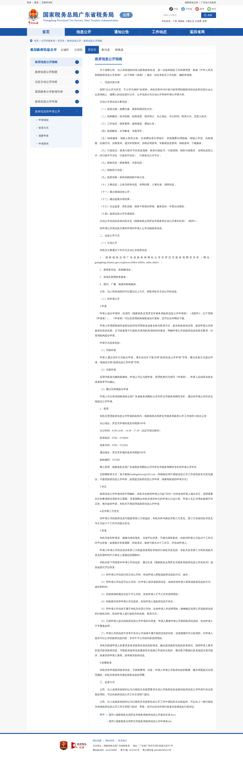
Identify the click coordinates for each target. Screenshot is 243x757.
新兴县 (106, 49)
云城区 (65, 49)
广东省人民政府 (208, 2)
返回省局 (197, 32)
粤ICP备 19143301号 (129, 750)
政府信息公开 (74, 41)
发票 (204, 21)
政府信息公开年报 (46, 101)
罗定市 (61, 41)
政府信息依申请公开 (47, 111)
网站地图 (97, 740)
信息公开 (83, 32)
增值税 (181, 21)
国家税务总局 (191, 2)
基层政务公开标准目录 (49, 91)
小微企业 (189, 21)
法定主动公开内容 (46, 81)
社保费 (198, 21)
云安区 (78, 49)
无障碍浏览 (47, 2)
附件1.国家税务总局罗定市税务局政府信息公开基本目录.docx (142, 714)
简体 (29, 2)
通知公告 (121, 32)
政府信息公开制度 (46, 71)
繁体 (36, 2)
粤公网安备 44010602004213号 (157, 750)
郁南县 (119, 49)
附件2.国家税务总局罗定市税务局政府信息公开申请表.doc (140, 721)
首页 (46, 32)
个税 (175, 21)
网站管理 (110, 740)
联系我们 (122, 740)
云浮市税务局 (48, 41)
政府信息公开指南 (46, 62)
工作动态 (159, 32)
